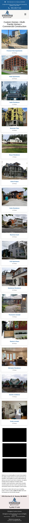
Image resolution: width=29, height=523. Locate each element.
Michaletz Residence (14, 368)
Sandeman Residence (14, 288)
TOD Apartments (14, 261)
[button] (25, 14)
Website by (14, 519)
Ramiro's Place (14, 341)
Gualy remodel (14, 421)
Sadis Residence (14, 102)
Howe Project (14, 181)
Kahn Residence (14, 208)
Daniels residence (14, 394)
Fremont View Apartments (14, 51)
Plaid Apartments (14, 76)
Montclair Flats (14, 128)
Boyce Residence (14, 155)
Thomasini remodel (14, 315)
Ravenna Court (14, 235)
